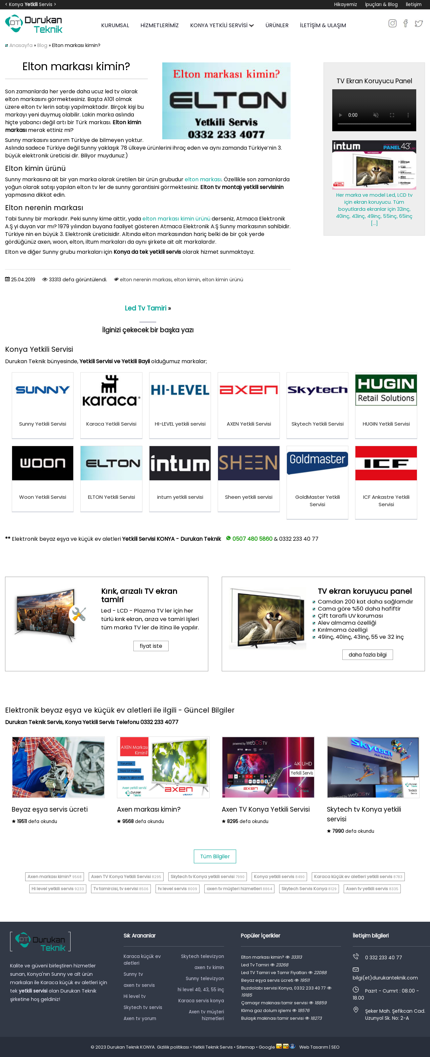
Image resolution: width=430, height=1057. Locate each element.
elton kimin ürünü (222, 279)
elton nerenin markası (146, 279)
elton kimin (187, 279)
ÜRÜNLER (277, 25)
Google (267, 1047)
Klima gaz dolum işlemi (275, 1010)
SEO (335, 1047)
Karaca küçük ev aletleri (142, 959)
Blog (42, 45)
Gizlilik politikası (173, 1047)
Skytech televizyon (202, 956)
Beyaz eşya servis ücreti (275, 980)
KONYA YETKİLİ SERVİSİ (222, 25)
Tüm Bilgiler (215, 856)
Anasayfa (21, 45)
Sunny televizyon (205, 978)
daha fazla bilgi (368, 654)
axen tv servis (139, 985)
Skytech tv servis (143, 1007)
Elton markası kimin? (271, 957)
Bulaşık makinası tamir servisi (281, 1018)
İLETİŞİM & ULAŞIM (323, 25)
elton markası (203, 179)
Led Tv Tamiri (145, 308)
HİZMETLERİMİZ (159, 25)
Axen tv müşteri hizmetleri (206, 1015)
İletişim (414, 4)
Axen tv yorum (140, 1018)
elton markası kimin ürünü (176, 219)
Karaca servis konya (201, 1001)
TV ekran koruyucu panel (365, 591)
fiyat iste (151, 646)
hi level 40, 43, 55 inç (201, 990)
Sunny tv (133, 974)
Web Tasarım (313, 1047)
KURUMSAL (115, 25)
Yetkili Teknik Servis (213, 1047)
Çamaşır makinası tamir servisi (284, 1003)
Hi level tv (135, 996)
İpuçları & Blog (381, 4)
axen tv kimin (209, 967)
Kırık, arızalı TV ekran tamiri (139, 595)
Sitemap (245, 1047)
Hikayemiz (345, 4)
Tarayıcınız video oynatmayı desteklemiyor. (374, 110)
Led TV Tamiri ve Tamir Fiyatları (284, 972)
